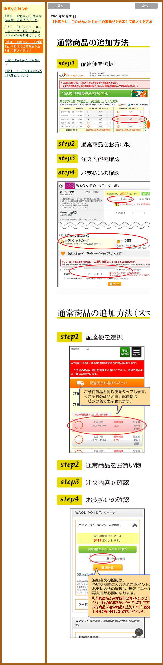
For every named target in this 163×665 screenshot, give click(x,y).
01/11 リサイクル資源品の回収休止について (23, 73)
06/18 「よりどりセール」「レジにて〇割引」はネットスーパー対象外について (23, 31)
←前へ (59, 6)
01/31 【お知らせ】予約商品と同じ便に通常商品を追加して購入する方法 (23, 46)
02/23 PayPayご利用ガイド (22, 62)
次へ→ (146, 6)
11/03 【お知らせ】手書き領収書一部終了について (23, 18)
